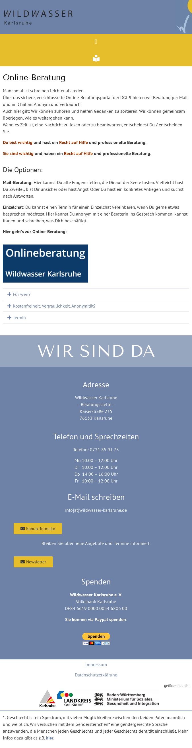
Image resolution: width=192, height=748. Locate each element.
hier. (50, 738)
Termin (19, 317)
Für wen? (21, 294)
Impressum (96, 664)
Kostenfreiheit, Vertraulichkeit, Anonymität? (54, 306)
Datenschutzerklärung (96, 675)
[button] (96, 41)
